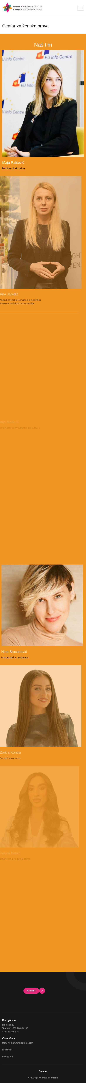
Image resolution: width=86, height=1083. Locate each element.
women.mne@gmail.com (20, 1042)
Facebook (7, 1049)
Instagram (7, 1056)
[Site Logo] (22, 7)
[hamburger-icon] (81, 8)
